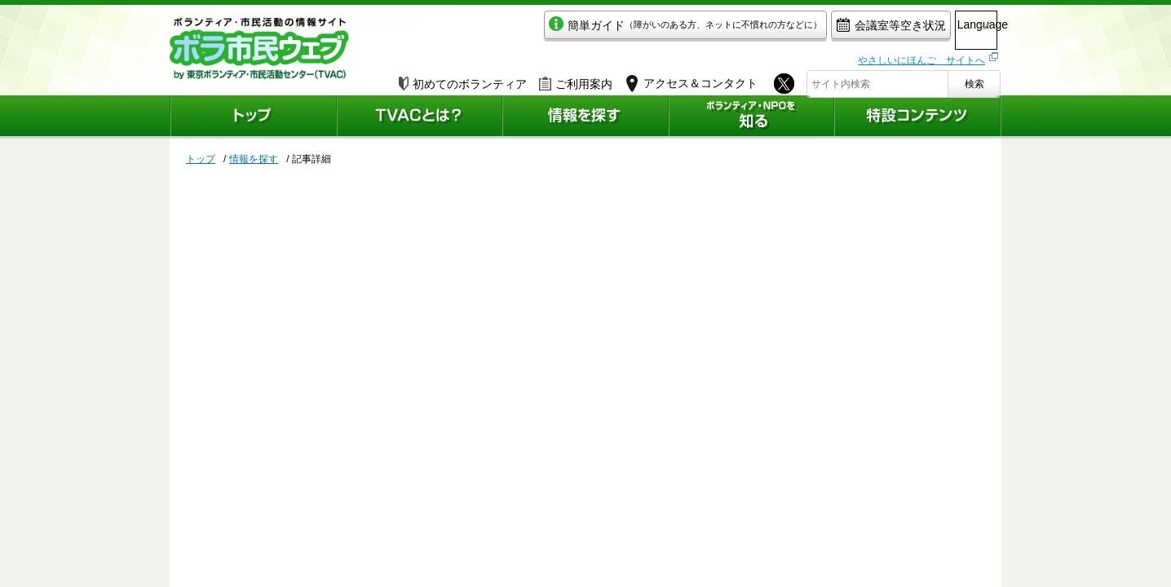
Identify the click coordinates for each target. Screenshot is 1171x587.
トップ (200, 159)
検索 (974, 79)
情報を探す (253, 159)
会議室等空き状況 (818, 29)
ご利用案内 (575, 79)
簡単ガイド (612, 29)
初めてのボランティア (463, 79)
